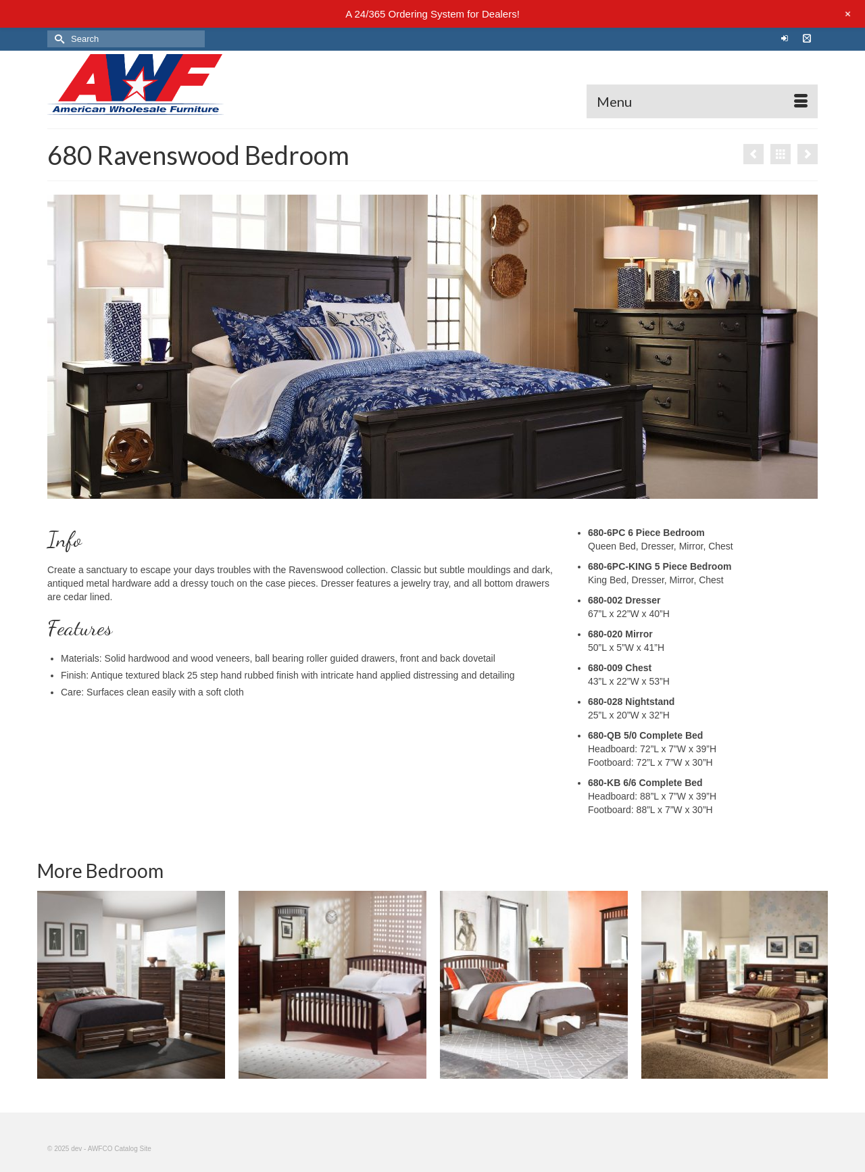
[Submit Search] (57, 38)
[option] (131, 985)
